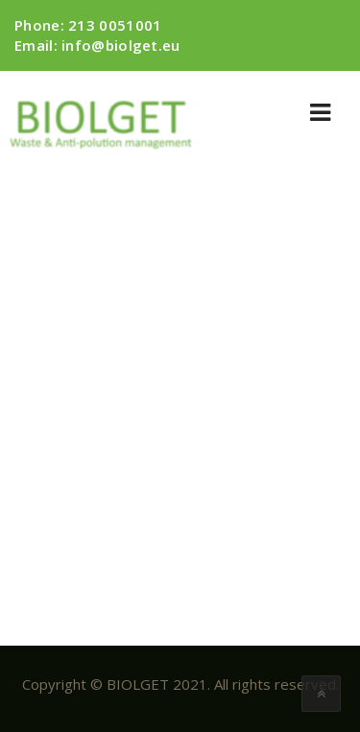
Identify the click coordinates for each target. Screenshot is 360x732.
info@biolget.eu (120, 45)
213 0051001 (114, 25)
